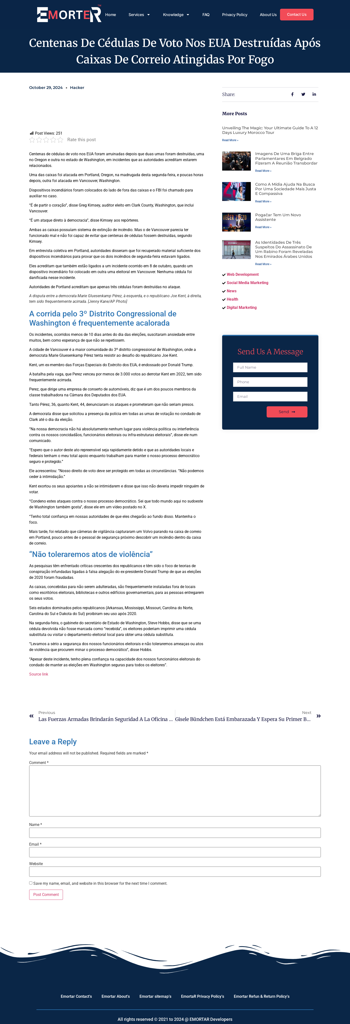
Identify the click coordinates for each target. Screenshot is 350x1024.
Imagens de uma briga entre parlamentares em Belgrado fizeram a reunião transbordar (286, 158)
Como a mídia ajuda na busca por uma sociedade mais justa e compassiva (285, 189)
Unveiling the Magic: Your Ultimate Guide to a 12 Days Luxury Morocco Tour (270, 130)
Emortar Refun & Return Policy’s (261, 996)
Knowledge (175, 14)
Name (35, 825)
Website (36, 864)
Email (35, 844)
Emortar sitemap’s (155, 996)
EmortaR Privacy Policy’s (202, 996)
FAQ (204, 14)
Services (138, 14)
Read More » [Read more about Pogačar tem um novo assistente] (263, 227)
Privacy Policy (233, 14)
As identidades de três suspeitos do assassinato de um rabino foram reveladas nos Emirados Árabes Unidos (284, 249)
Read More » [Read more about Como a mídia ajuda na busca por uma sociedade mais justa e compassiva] (263, 201)
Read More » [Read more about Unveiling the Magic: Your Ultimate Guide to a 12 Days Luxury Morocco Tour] (230, 140)
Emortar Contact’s (76, 996)
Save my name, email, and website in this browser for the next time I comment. (100, 883)
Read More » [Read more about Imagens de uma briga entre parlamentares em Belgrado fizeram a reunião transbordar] (263, 171)
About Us (267, 14)
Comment (39, 763)
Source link (38, 674)
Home (109, 14)
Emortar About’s (116, 996)
